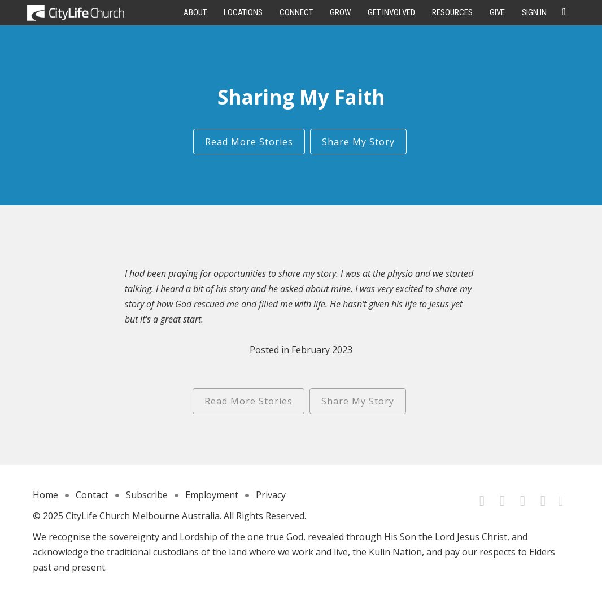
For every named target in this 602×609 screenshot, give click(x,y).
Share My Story (358, 142)
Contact (92, 495)
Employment (211, 495)
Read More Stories (249, 142)
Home (45, 495)
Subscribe (147, 495)
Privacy (271, 495)
